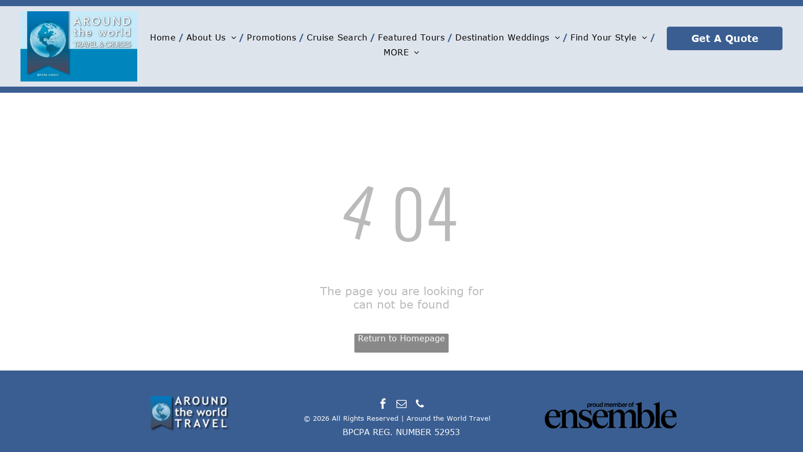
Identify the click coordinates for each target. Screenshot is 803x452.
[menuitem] (165, 37)
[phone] (420, 405)
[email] (401, 405)
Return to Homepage (401, 338)
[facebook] (383, 405)
